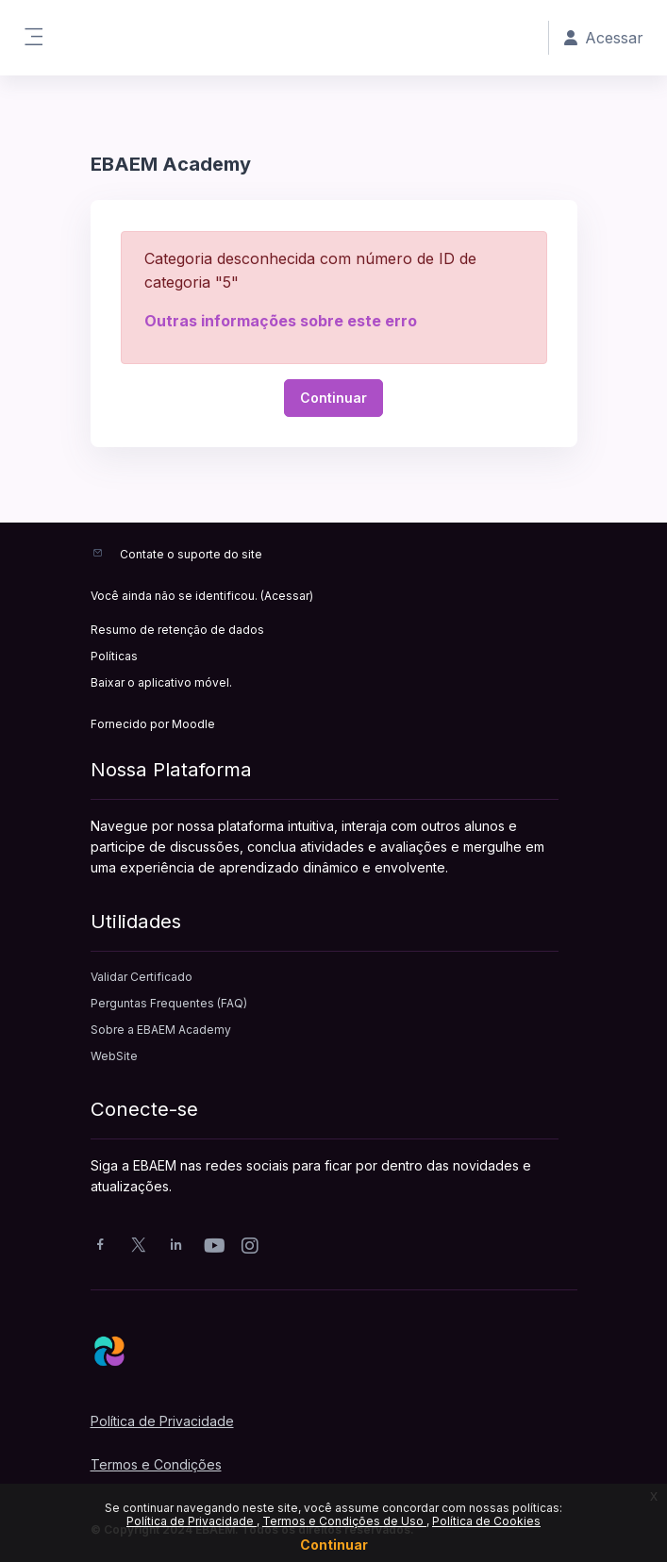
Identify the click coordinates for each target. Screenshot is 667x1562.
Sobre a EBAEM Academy (161, 1029)
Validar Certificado (141, 977)
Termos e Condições (156, 1464)
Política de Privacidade (191, 1521)
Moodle (193, 724)
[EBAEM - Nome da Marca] (334, 1350)
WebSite (114, 1056)
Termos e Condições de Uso (344, 1521)
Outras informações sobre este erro (280, 320)
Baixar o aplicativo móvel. (161, 682)
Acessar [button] (603, 37)
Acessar (286, 596)
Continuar (334, 1545)
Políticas (114, 656)
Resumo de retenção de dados (177, 630)
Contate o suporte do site (191, 554)
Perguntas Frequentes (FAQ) (169, 1003)
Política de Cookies (486, 1521)
